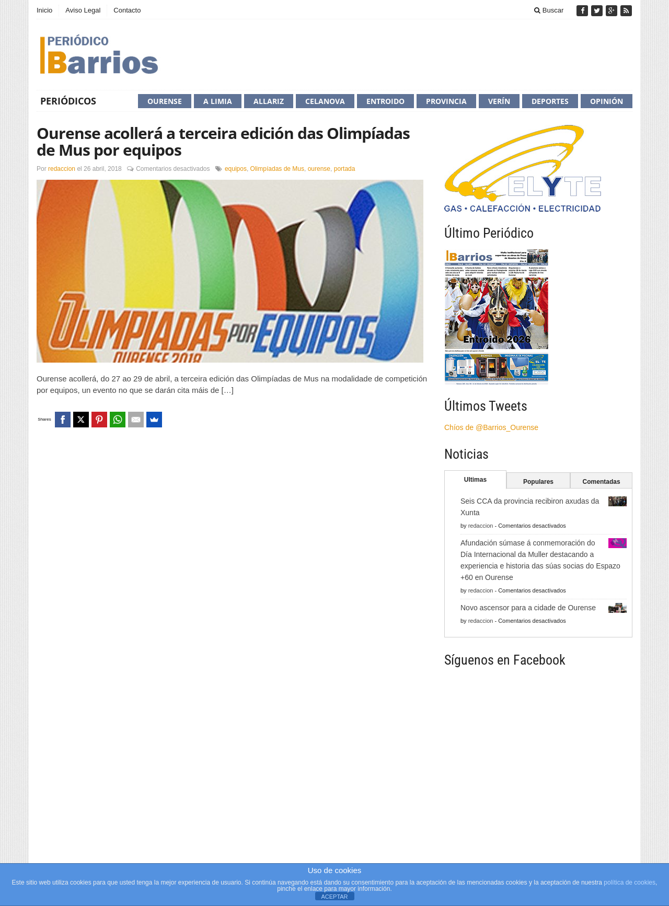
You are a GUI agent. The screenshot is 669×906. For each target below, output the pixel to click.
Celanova (325, 101)
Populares (538, 481)
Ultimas (475, 479)
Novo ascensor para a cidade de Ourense (528, 607)
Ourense (164, 101)
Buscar (548, 10)
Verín (499, 101)
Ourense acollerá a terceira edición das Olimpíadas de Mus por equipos (223, 141)
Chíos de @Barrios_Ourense (491, 427)
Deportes (550, 101)
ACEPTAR (334, 896)
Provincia (446, 101)
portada (344, 168)
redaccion (61, 168)
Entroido (385, 101)
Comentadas (601, 481)
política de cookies (629, 882)
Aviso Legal (82, 10)
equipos (236, 168)
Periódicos (68, 101)
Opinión (606, 101)
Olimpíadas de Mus (277, 168)
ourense (319, 168)
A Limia (217, 101)
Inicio (44, 10)
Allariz (268, 101)
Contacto (127, 10)
